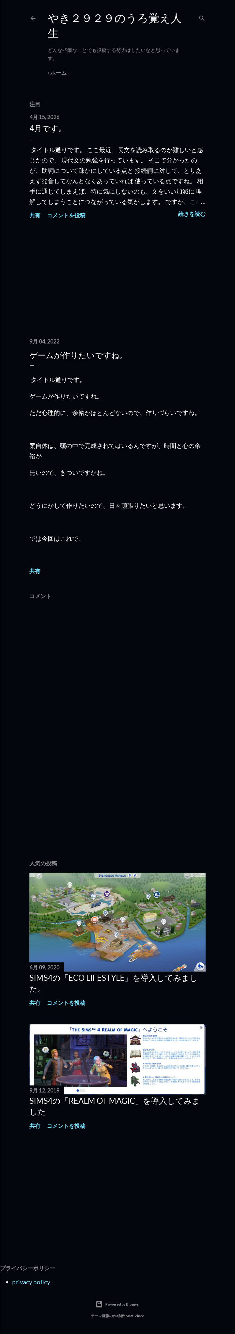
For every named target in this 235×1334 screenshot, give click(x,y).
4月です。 (47, 128)
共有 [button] (34, 215)
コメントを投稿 (66, 215)
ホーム (58, 72)
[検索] (202, 17)
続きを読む (192, 213)
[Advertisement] (117, 280)
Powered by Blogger (117, 1304)
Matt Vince (134, 1316)
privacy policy (31, 1281)
